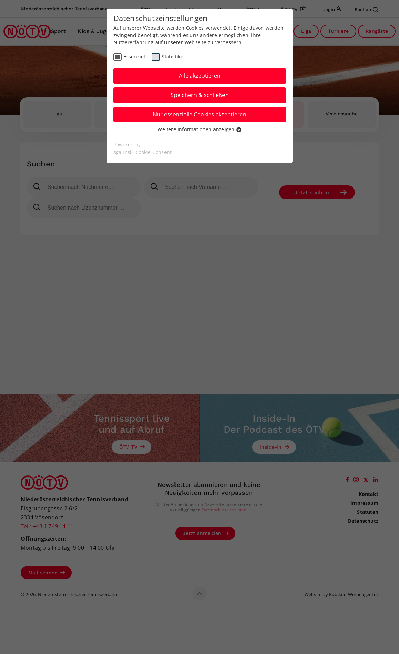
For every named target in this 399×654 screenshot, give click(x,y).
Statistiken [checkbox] (174, 56)
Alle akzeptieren (199, 75)
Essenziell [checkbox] (135, 56)
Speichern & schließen (200, 95)
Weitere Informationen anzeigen (199, 129)
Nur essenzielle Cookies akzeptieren (199, 114)
